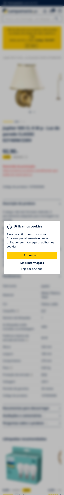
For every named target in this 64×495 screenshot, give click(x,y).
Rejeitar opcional (32, 269)
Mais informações (32, 263)
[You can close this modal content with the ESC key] (32, 247)
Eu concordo (32, 255)
